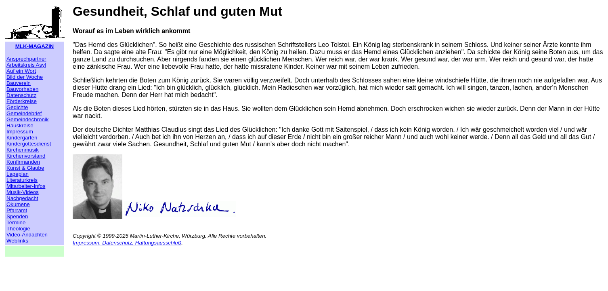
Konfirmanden (23, 162)
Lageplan (17, 174)
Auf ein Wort (21, 71)
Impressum (19, 132)
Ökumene (18, 204)
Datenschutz (21, 95)
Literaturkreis (22, 180)
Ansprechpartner (26, 59)
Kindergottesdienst (28, 144)
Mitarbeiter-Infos (25, 186)
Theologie (18, 229)
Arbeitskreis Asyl (26, 65)
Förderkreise (21, 101)
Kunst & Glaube (25, 168)
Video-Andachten (27, 235)
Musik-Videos (22, 192)
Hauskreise (20, 125)
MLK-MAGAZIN (34, 46)
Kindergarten (21, 138)
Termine (15, 222)
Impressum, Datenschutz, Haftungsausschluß (127, 243)
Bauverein (18, 83)
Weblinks (17, 241)
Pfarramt (16, 210)
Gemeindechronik (27, 119)
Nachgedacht (22, 198)
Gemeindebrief (24, 113)
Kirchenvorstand (25, 156)
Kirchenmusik (22, 150)
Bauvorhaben (22, 89)
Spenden (17, 216)
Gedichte (17, 107)
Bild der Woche (24, 77)
